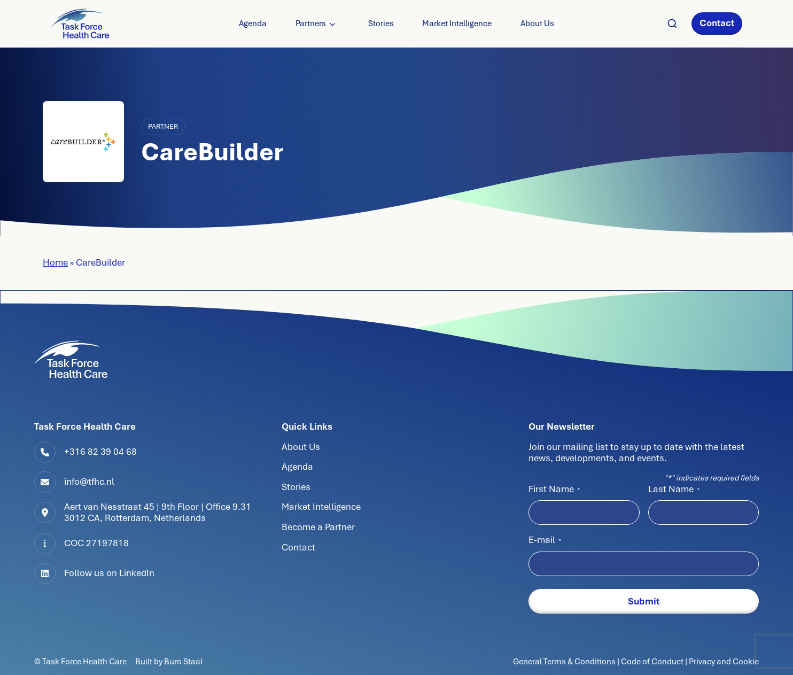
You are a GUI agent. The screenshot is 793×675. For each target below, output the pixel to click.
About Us (537, 23)
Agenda (253, 23)
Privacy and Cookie (724, 661)
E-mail (544, 540)
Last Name (673, 489)
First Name (554, 489)
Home (55, 262)
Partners (311, 23)
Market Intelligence (457, 23)
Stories (381, 23)
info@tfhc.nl (89, 481)
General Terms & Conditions (565, 661)
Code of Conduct (652, 661)
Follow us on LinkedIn (109, 573)
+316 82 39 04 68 (100, 451)
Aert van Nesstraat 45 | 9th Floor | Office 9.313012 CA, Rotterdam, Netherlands (157, 512)
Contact (716, 23)
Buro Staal (183, 661)
